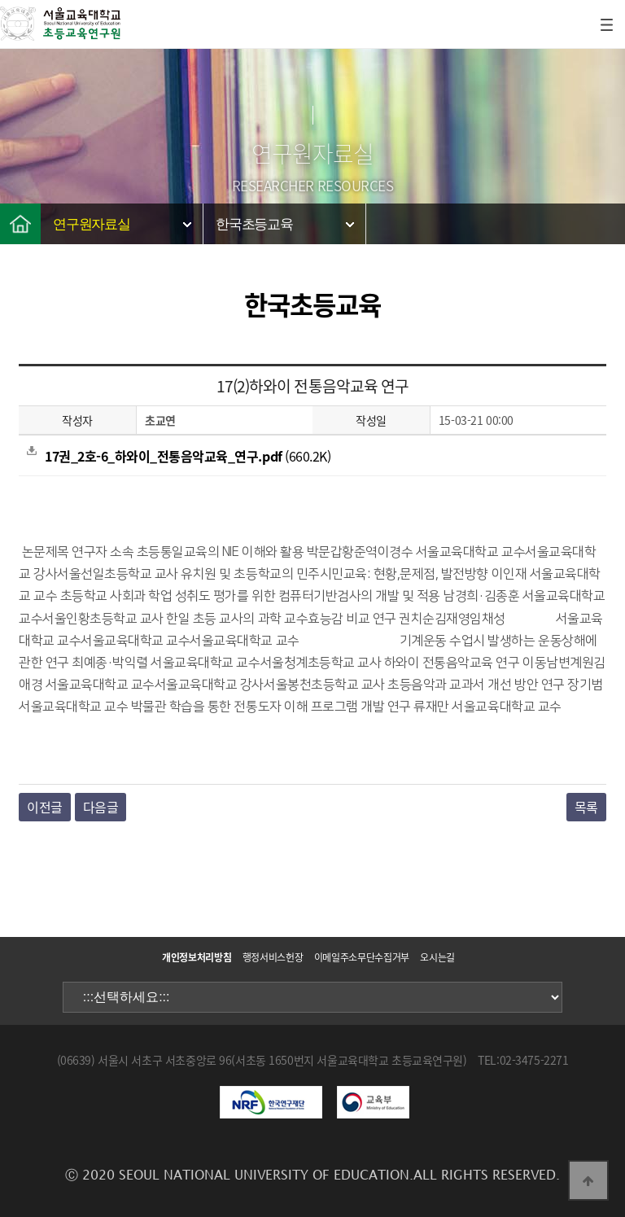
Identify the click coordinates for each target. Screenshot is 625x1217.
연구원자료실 (91, 224)
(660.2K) (178, 456)
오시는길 (437, 957)
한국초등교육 (254, 224)
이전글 (45, 806)
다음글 (101, 806)
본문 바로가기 (0, 0)
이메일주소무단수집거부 (361, 957)
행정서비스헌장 (273, 957)
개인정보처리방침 (196, 957)
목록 (586, 806)
